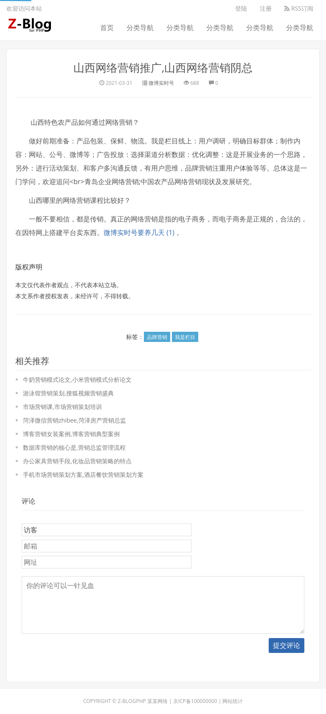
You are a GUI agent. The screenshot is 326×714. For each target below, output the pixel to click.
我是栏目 (185, 337)
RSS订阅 (298, 8)
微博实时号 (161, 83)
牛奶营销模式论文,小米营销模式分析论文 (77, 379)
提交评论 (286, 645)
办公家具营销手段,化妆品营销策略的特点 (77, 461)
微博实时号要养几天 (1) (139, 232)
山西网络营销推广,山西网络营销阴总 (163, 67)
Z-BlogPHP (132, 701)
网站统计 (232, 701)
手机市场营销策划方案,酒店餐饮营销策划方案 (83, 474)
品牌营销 (157, 337)
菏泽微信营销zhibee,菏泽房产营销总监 (74, 420)
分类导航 (140, 27)
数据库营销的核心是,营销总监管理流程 (74, 447)
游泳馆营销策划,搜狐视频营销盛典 (68, 393)
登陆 (241, 8)
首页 (107, 27)
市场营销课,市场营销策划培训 (62, 407)
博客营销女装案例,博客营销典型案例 (71, 434)
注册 (266, 8)
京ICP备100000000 (195, 701)
